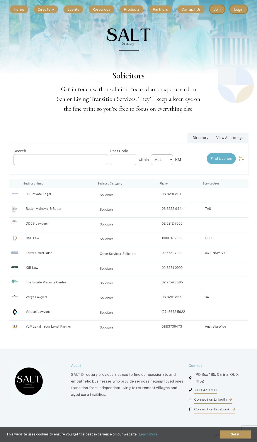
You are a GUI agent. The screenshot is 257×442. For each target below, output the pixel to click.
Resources (101, 9)
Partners (160, 9)
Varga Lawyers (36, 297)
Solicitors (107, 195)
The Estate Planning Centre (46, 282)
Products (132, 9)
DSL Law (32, 238)
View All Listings (229, 138)
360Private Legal (38, 194)
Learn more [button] (148, 434)
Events (73, 9)
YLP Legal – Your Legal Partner (48, 326)
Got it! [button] (235, 434)
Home (19, 9)
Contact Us (191, 9)
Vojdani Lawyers (38, 311)
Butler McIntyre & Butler (43, 208)
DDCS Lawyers (37, 223)
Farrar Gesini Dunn (39, 253)
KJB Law (32, 267)
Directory (46, 9)
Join (217, 9)
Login (238, 9)
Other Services (110, 254)
